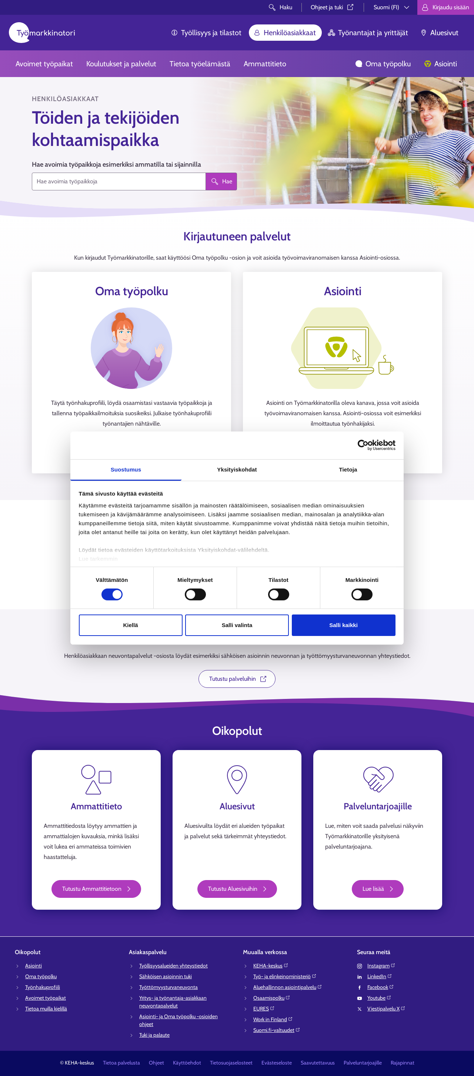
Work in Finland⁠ (273, 1019)
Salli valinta (237, 625)
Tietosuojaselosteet (231, 1062)
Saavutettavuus (318, 1062)
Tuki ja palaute (154, 1035)
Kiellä (130, 625)
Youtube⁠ (379, 998)
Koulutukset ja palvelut (121, 63)
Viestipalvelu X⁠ (386, 1008)
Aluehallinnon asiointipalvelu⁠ (287, 987)
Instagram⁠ (381, 965)
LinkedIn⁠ (379, 976)
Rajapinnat (402, 1062)
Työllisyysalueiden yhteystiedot (173, 965)
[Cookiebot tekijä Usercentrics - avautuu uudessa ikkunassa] (363, 445)
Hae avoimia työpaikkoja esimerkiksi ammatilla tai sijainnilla (116, 164)
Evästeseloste (276, 1062)
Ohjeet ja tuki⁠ (333, 7)
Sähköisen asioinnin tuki (165, 976)
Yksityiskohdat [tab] (237, 469)
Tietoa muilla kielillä (46, 1008)
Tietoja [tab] (348, 469)
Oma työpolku (383, 63)
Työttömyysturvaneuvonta (168, 987)
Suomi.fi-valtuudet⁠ (276, 1030)
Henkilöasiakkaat (284, 32)
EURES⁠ (264, 1008)
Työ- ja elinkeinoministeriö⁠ (285, 976)
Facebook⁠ (380, 987)
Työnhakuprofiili (42, 987)
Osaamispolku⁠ (271, 998)
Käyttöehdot (187, 1062)
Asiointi (440, 63)
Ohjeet (156, 1062)
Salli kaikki (343, 625)
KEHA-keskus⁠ (270, 965)
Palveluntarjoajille (363, 1062)
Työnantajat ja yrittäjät (368, 32)
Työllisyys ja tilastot (206, 32)
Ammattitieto (265, 63)
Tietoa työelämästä (200, 63)
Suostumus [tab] (126, 469)
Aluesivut (439, 32)
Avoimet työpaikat (44, 63)
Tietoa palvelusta (121, 1062)
